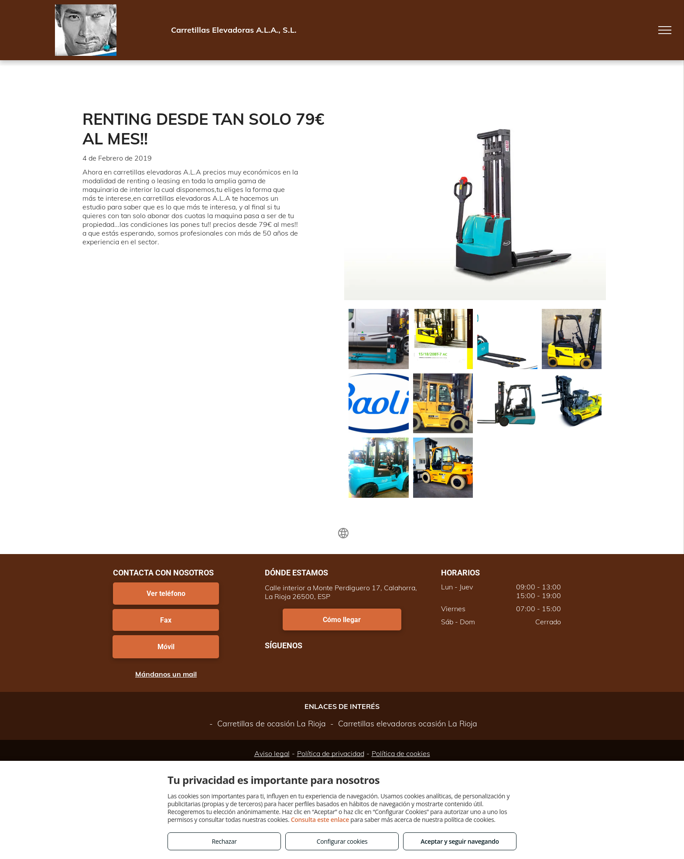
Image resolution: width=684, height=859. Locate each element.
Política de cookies (401, 753)
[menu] (664, 30)
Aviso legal (272, 753)
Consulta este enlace (320, 819)
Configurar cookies (342, 841)
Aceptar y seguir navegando (460, 841)
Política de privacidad (330, 753)
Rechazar (224, 841)
